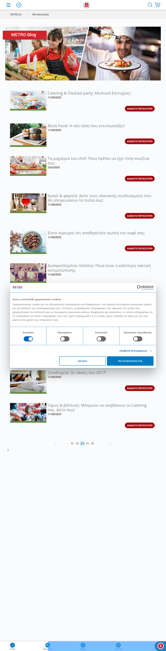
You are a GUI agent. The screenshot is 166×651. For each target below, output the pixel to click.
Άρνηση (82, 361)
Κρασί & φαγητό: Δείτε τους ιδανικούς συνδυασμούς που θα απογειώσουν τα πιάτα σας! (99, 198)
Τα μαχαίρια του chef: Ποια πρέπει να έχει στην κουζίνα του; (98, 161)
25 (87, 443)
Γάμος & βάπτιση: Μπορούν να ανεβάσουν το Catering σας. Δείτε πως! (97, 407)
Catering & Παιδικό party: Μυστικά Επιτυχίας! (89, 93)
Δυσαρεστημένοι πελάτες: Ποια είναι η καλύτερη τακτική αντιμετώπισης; (99, 268)
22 (72, 443)
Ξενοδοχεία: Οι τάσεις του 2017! (77, 372)
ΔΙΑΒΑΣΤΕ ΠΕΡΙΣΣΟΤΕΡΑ (140, 108)
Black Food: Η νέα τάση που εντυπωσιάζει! (86, 125)
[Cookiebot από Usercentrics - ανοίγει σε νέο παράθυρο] (139, 287)
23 (77, 443)
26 (92, 443)
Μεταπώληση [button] (40, 14)
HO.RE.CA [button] (15, 14)
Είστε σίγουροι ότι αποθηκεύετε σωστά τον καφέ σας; (96, 232)
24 (82, 443)
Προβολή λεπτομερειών (133, 350)
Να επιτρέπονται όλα (130, 361)
